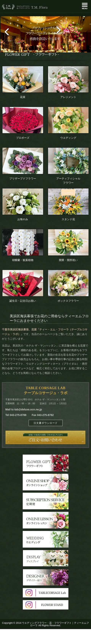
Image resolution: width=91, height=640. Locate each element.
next (60, 30)
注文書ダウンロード (46, 423)
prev (5, 32)
